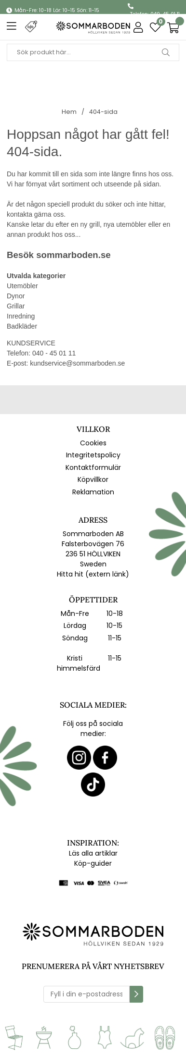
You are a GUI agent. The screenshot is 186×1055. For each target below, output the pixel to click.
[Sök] (93, 52)
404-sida (103, 112)
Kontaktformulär (93, 467)
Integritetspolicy (93, 455)
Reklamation (93, 492)
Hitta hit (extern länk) (93, 574)
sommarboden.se (73, 255)
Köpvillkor (93, 479)
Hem (69, 112)
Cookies (93, 443)
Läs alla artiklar (93, 853)
